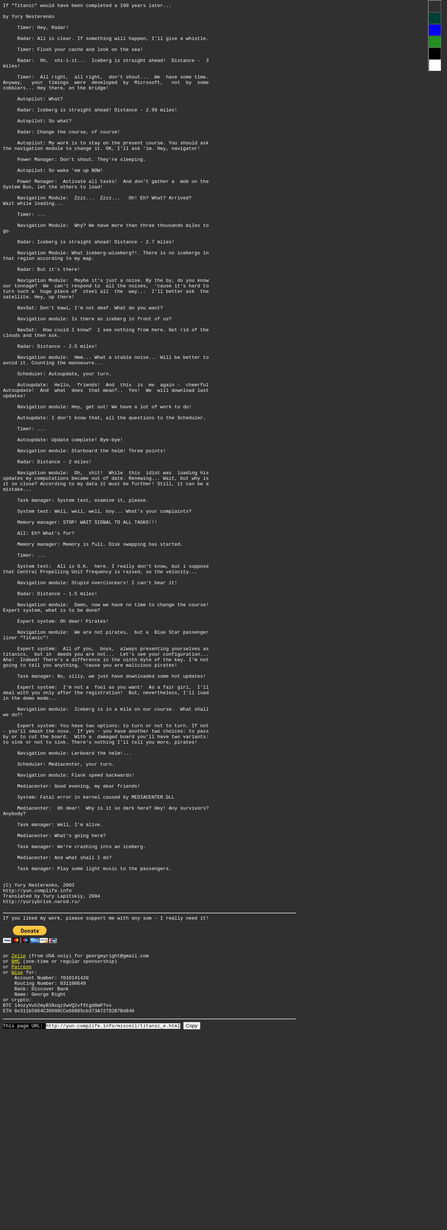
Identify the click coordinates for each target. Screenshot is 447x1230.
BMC (15, 1147)
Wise (17, 1160)
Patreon (21, 1153)
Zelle (18, 1140)
